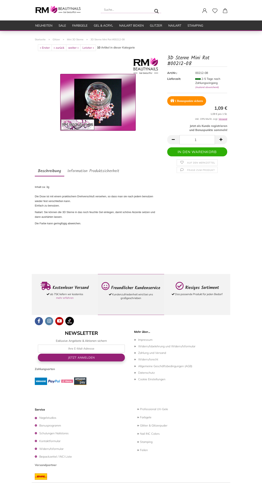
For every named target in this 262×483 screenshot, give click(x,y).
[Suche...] (156, 9)
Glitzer (156, 25)
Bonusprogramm (50, 425)
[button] (205, 11)
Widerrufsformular (51, 449)
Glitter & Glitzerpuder (152, 425)
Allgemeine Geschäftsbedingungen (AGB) (165, 366)
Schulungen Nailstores (54, 433)
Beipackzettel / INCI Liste (55, 456)
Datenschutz (146, 373)
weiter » (73, 48)
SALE (62, 25)
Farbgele (80, 25)
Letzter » (88, 48)
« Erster (45, 48)
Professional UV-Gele (152, 409)
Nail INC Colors (148, 434)
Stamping (195, 25)
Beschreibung (49, 171)
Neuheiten (43, 25)
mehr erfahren (65, 297)
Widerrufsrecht (148, 359)
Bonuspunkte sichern (187, 101)
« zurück (59, 48)
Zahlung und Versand (152, 353)
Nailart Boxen (131, 25)
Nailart (174, 25)
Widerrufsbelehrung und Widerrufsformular (166, 346)
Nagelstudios (47, 418)
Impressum (145, 340)
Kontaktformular (50, 441)
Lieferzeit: (174, 79)
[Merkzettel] (215, 11)
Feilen (142, 450)
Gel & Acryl (103, 25)
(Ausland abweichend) (207, 87)
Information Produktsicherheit (93, 171)
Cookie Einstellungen (151, 379)
